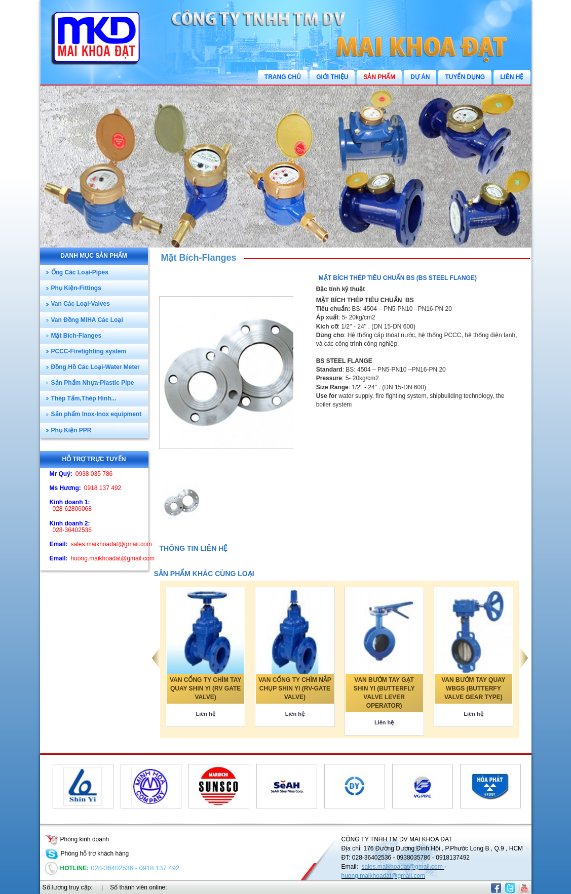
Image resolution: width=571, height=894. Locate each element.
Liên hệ (205, 714)
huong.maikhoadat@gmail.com (383, 875)
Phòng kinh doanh (77, 839)
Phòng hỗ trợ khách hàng (87, 853)
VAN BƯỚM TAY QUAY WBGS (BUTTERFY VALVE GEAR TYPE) (473, 688)
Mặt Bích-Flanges (199, 258)
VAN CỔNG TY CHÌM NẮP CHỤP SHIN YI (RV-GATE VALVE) (294, 688)
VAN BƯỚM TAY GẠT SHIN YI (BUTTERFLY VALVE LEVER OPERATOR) (384, 692)
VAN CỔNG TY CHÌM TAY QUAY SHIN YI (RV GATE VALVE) (205, 688)
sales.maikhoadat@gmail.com (403, 866)
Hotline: (67, 868)
